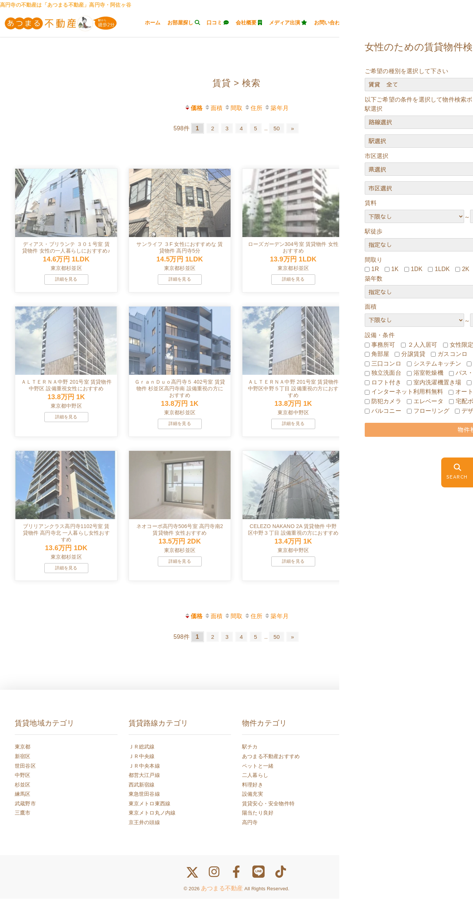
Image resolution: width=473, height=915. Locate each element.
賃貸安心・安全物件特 (268, 820)
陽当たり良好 (257, 829)
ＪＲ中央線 (142, 772)
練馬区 (23, 810)
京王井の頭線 (144, 839)
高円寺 (250, 839)
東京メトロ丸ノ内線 (152, 829)
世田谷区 (25, 782)
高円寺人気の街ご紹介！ (385, 782)
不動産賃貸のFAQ (377, 791)
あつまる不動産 (222, 905)
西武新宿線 (142, 801)
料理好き (252, 801)
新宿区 (23, 772)
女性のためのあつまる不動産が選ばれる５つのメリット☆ (406, 834)
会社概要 (249, 22)
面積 (213, 108)
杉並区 (23, 801)
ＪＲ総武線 (142, 763)
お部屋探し (183, 22)
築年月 (276, 108)
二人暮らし (255, 791)
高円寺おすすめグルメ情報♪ (389, 772)
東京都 (23, 763)
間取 (233, 108)
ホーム (152, 22)
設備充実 (252, 810)
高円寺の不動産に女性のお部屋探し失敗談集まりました (406, 815)
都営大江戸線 (144, 791)
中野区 (23, 791)
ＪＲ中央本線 (144, 782)
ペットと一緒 (257, 782)
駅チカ (250, 763)
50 (278, 128)
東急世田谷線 (144, 810)
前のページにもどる (437, 683)
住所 (253, 108)
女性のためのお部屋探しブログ (392, 848)
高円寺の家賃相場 (377, 763)
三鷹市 (23, 829)
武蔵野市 (25, 820)
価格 (193, 108)
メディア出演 (288, 22)
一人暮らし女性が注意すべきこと (395, 801)
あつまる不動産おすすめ (271, 772)
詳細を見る (66, 284)
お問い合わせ (333, 22)
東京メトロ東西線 (150, 820)
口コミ (218, 22)
